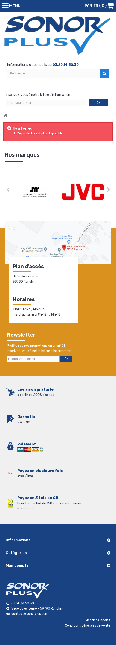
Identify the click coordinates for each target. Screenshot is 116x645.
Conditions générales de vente (87, 625)
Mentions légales (98, 620)
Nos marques (22, 154)
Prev (8, 190)
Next (107, 190)
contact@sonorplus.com (29, 614)
